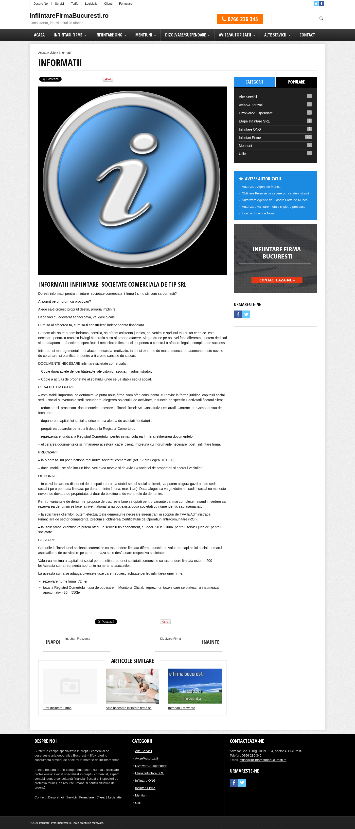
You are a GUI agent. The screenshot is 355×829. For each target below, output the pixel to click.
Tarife (74, 3)
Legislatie (91, 3)
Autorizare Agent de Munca (261, 187)
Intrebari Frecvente (66, 642)
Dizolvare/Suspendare (185, 35)
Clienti (108, 3)
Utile (53, 52)
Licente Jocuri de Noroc (259, 213)
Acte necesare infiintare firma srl (129, 708)
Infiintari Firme (68, 35)
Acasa (39, 35)
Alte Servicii (275, 35)
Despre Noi (41, 3)
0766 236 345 (240, 19)
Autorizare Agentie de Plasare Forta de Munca (275, 200)
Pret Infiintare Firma (57, 708)
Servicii (60, 3)
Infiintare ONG (108, 35)
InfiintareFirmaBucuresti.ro (69, 15)
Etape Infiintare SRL (254, 121)
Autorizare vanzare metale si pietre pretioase (273, 206)
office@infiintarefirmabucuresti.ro (263, 760)
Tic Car (42, 608)
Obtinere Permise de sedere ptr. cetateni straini (275, 193)
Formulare (126, 3)
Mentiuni (143, 35)
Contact (307, 35)
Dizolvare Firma (191, 642)
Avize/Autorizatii (235, 35)
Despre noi (56, 797)
